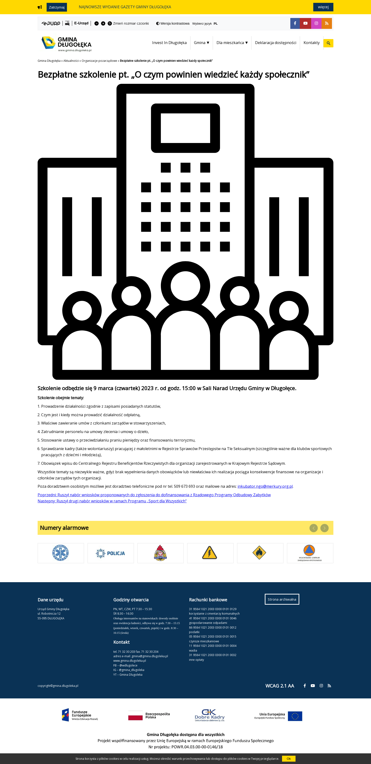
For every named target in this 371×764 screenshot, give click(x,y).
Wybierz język (207, 23)
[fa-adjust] (173, 23)
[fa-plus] (103, 23)
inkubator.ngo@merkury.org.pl (265, 486)
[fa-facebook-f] (295, 23)
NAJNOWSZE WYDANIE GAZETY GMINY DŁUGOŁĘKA (125, 6)
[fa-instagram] (316, 23)
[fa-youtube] (305, 23)
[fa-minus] (96, 23)
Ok (289, 758)
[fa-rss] (327, 23)
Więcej (323, 6)
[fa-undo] (110, 23)
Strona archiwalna (283, 600)
